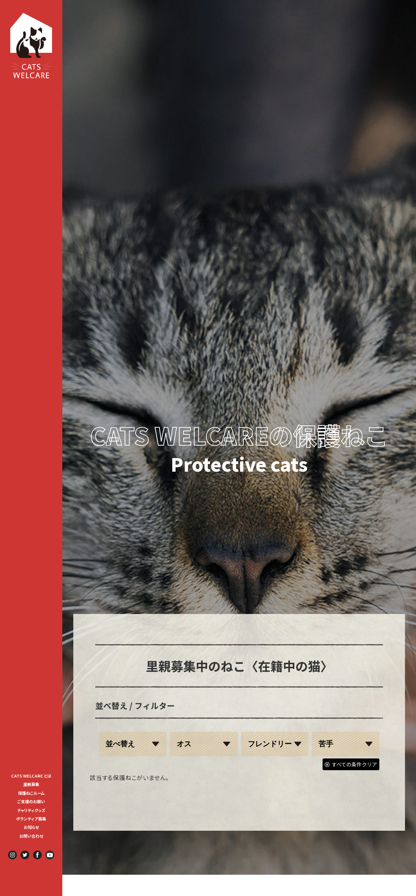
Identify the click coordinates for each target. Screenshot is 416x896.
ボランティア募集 (33, 819)
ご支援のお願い (31, 801)
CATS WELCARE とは (31, 776)
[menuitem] (31, 775)
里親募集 (31, 784)
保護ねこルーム (31, 793)
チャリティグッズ (31, 810)
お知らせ (31, 827)
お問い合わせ (31, 836)
